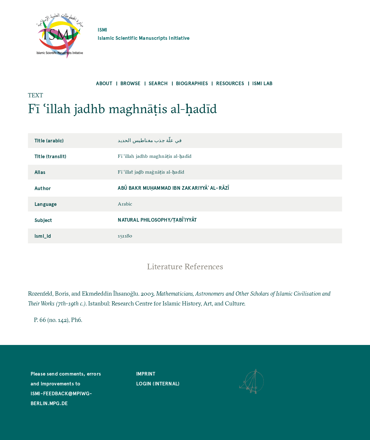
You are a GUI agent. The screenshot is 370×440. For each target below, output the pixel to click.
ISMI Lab (262, 83)
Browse (130, 83)
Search (158, 83)
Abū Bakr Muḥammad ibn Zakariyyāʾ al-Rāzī (173, 187)
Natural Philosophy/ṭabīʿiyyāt (157, 219)
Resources (230, 83)
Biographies (192, 83)
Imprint (145, 373)
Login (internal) (158, 383)
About (104, 83)
